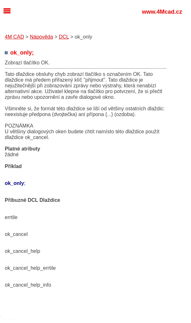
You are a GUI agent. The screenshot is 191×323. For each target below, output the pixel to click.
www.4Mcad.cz (162, 12)
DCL (64, 37)
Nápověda (41, 37)
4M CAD (14, 37)
